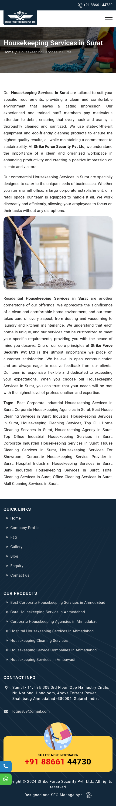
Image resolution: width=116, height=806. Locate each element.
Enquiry (16, 566)
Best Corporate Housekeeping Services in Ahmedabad (57, 602)
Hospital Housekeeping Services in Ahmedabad (52, 631)
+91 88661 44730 (98, 5)
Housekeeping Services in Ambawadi (42, 659)
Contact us (19, 575)
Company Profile (24, 528)
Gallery (16, 547)
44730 (58, 762)
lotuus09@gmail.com (31, 711)
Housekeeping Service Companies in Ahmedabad (53, 650)
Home (8, 52)
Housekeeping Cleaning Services (39, 640)
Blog (14, 556)
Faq (13, 537)
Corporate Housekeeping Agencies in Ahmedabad (54, 621)
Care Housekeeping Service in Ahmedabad (47, 612)
